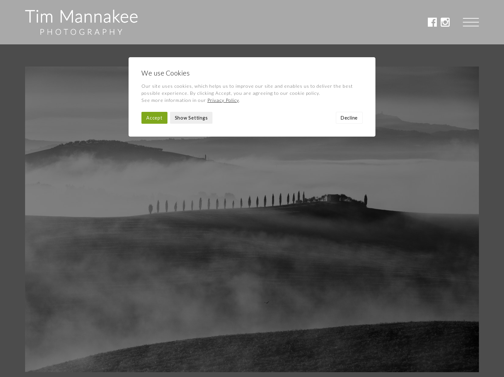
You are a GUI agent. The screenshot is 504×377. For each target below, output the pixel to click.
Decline (349, 73)
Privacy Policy (223, 55)
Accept (154, 73)
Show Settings (191, 73)
